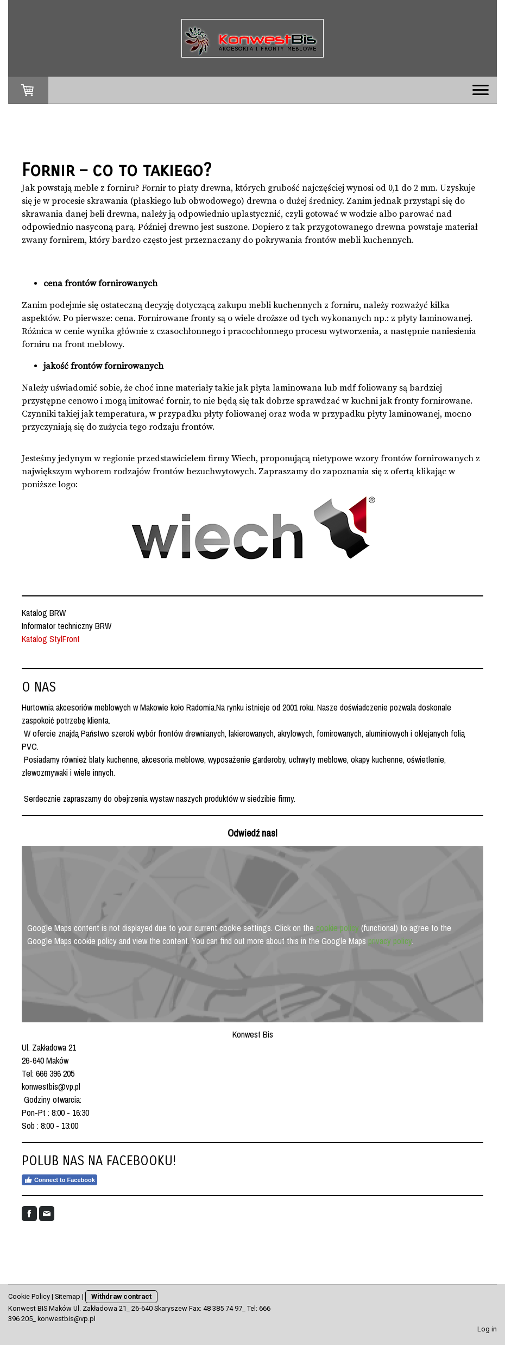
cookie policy (337, 928)
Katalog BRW (45, 613)
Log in (487, 1329)
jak (87, 413)
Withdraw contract (121, 1296)
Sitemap (67, 1296)
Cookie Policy (29, 1296)
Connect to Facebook (59, 1180)
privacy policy (390, 941)
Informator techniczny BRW (66, 626)
